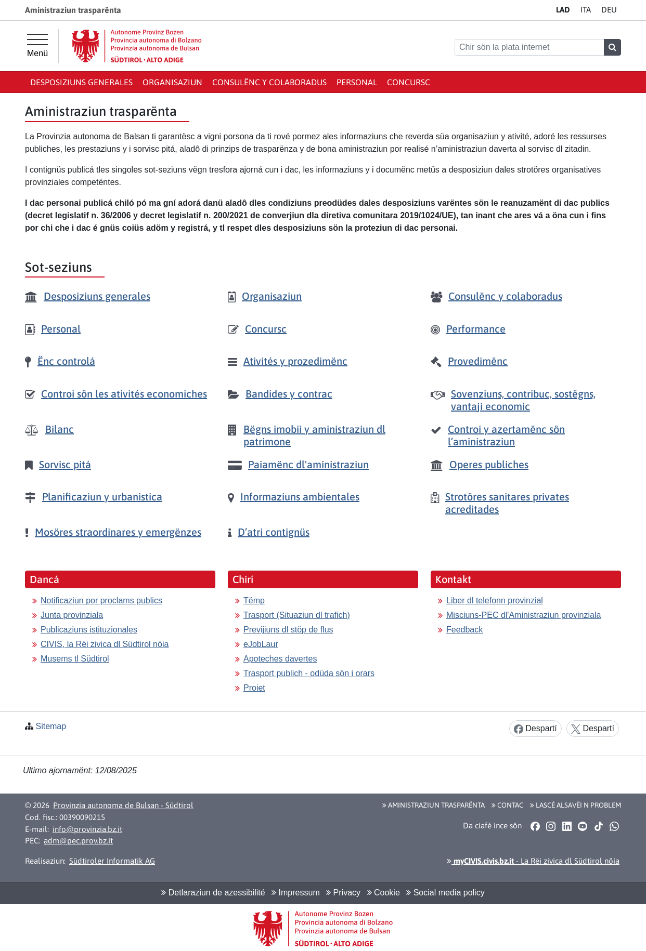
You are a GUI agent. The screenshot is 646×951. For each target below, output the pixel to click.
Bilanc (59, 429)
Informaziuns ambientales (299, 497)
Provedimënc (478, 361)
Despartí (535, 729)
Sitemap (50, 726)
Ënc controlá (66, 361)
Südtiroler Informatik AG (112, 860)
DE (609, 9)
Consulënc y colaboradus (269, 82)
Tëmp (254, 600)
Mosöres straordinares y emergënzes (118, 532)
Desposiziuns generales (81, 82)
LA (563, 9)
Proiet (254, 687)
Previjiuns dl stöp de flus (288, 629)
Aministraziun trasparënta (433, 805)
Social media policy (445, 892)
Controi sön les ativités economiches (124, 394)
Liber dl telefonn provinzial (494, 600)
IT (585, 9)
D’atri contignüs (273, 532)
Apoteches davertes (280, 658)
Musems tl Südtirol (75, 658)
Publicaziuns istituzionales (89, 629)
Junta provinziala (72, 615)
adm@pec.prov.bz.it (78, 840)
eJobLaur (260, 644)
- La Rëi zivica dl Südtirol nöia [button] (533, 860)
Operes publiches (488, 464)
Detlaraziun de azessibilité (213, 892)
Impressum (296, 892)
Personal (357, 82)
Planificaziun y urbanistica (102, 497)
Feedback (464, 629)
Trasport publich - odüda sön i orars (308, 673)
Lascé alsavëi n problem (575, 805)
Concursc (408, 82)
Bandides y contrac (289, 394)
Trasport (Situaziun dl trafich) (296, 615)
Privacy (343, 892)
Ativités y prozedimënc (295, 361)
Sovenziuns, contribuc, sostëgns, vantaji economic (523, 400)
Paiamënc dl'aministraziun (308, 464)
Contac (507, 805)
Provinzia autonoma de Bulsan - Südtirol (123, 805)
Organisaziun (172, 82)
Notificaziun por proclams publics (101, 600)
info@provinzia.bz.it (87, 829)
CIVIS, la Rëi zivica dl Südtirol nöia (105, 644)
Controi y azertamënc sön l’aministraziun (506, 435)
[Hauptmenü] (37, 46)
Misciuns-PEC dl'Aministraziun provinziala (523, 615)
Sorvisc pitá (65, 464)
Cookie (383, 892)
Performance (476, 329)
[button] (534, 825)
